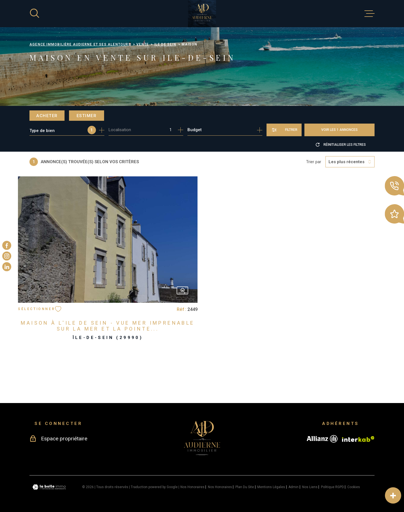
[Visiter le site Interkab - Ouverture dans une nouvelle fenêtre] (358, 439)
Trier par (313, 161)
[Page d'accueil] (202, 13)
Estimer (87, 115)
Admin (293, 487)
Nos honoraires (192, 487)
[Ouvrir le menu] (369, 14)
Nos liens (310, 487)
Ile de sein (165, 44)
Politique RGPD (332, 487)
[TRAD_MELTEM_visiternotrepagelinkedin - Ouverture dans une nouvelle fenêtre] (6, 266)
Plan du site (244, 487)
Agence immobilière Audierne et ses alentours (80, 44)
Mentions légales (271, 487)
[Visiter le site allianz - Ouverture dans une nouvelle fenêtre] (322, 439)
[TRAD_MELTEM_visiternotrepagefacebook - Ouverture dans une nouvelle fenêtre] (6, 245)
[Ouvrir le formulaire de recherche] (284, 130)
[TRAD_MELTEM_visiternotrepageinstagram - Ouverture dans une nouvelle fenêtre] (6, 256)
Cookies (353, 487)
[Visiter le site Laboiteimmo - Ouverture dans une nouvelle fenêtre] (49, 487)
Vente (142, 44)
